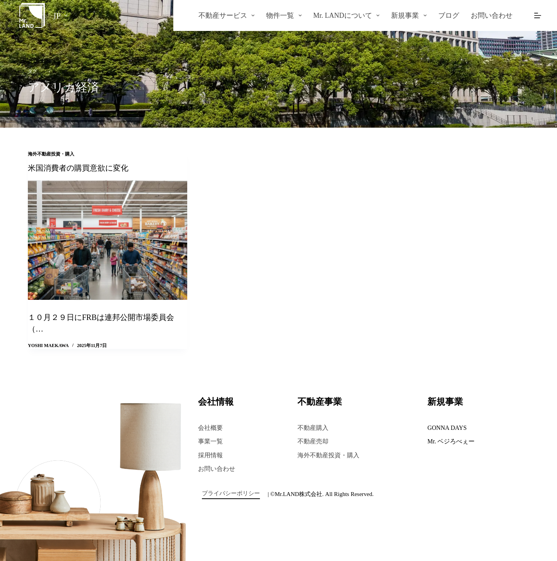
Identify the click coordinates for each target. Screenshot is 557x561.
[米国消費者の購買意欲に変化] (107, 240)
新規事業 (410, 15)
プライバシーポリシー (231, 493)
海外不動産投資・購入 (51, 154)
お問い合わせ (492, 15)
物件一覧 (285, 15)
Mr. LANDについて (348, 15)
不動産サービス (228, 15)
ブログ (448, 15)
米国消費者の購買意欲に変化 (78, 168)
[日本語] (60, 15)
